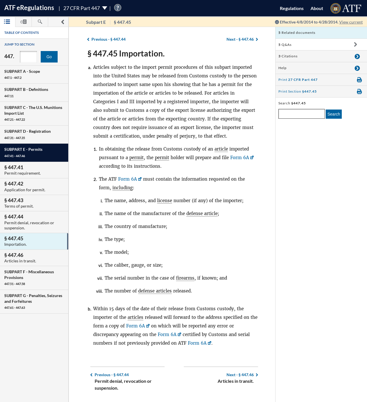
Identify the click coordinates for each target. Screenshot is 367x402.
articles (135, 317)
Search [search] (333, 114)
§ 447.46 (240, 39)
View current (351, 21)
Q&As (285, 44)
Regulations (292, 8)
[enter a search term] (301, 114)
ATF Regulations (29, 7)
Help (282, 68)
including (122, 187)
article (221, 149)
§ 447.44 (108, 39)
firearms (185, 278)
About (317, 8)
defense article (202, 213)
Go (49, 56)
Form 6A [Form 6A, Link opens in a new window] (239, 157)
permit (136, 157)
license (164, 200)
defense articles (155, 291)
